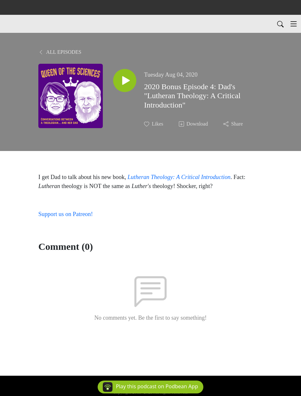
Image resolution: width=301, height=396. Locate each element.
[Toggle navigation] (293, 24)
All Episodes (59, 52)
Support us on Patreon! (65, 214)
